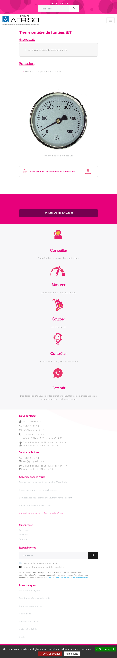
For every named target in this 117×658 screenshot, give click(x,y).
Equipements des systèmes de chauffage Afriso (43, 482)
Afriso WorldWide (28, 629)
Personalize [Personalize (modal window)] (71, 653)
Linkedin (23, 534)
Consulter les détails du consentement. (72, 577)
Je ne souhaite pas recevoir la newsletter (44, 567)
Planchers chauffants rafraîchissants (38, 489)
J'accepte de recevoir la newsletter (40, 563)
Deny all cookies (50, 653)
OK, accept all (105, 649)
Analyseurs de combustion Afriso (36, 505)
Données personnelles (30, 605)
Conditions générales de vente (34, 598)
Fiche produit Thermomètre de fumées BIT (52, 171)
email (51, 577)
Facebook (24, 530)
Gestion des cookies (29, 621)
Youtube (23, 539)
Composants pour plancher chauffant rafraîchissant (45, 497)
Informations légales (29, 590)
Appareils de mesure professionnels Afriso (41, 513)
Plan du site (25, 613)
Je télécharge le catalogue (58, 212)
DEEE (22, 636)
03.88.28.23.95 (60, 3)
